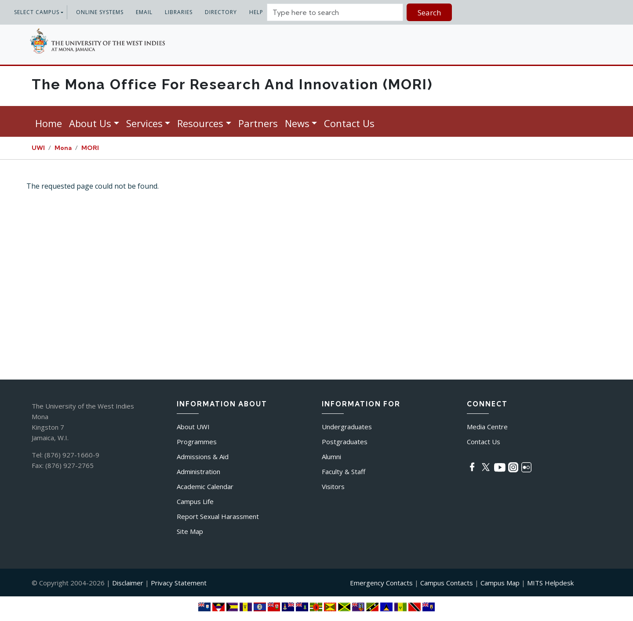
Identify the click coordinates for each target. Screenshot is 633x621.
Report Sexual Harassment (218, 516)
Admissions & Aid (203, 456)
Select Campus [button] (36, 12)
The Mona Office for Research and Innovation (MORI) (232, 84)
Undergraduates (347, 426)
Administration (198, 471)
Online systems (100, 12)
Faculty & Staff (343, 471)
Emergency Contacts (381, 582)
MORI (90, 148)
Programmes (197, 441)
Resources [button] (200, 123)
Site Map (190, 531)
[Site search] (335, 12)
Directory (221, 12)
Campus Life (195, 501)
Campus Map (500, 582)
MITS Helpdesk (550, 582)
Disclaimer (127, 582)
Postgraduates (344, 441)
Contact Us (349, 123)
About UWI (193, 426)
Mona (63, 148)
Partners (258, 123)
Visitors (333, 486)
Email (144, 12)
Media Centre (487, 426)
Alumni (331, 456)
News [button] (297, 123)
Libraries (179, 12)
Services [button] (144, 123)
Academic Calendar (205, 486)
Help (256, 12)
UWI (38, 148)
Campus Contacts (446, 582)
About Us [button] (90, 123)
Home (48, 123)
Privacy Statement (179, 582)
